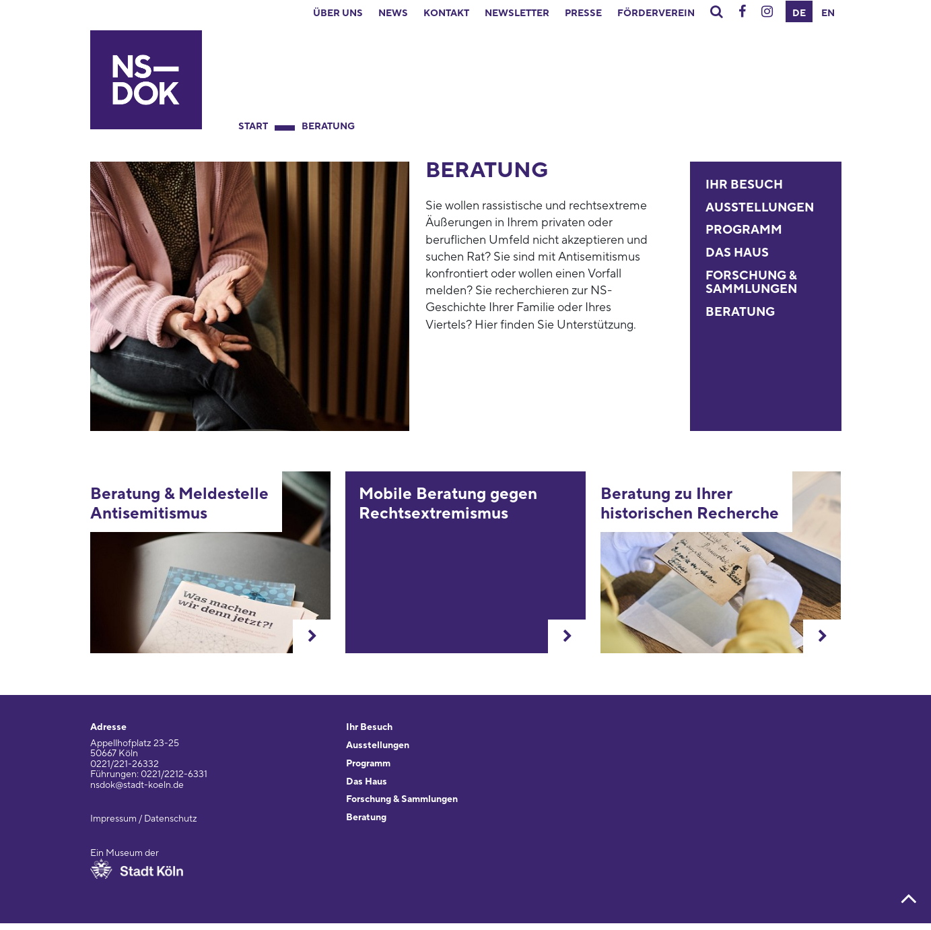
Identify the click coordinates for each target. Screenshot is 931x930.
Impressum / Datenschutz (143, 819)
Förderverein (656, 13)
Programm (743, 230)
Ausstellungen (759, 207)
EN (828, 13)
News (393, 13)
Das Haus (737, 253)
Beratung (328, 127)
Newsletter (517, 13)
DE (799, 13)
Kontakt (446, 13)
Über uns (338, 13)
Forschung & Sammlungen (751, 282)
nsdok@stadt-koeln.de (137, 785)
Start (253, 127)
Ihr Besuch (744, 185)
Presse (583, 13)
